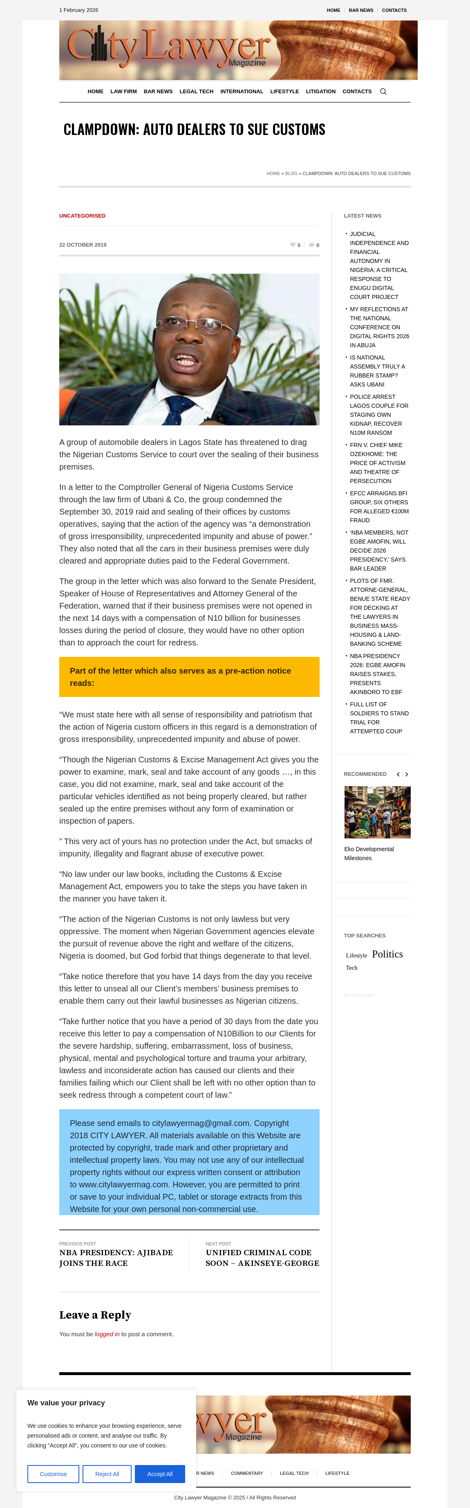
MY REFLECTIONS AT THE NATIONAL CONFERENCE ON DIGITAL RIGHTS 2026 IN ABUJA (380, 327)
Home (273, 173)
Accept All (160, 1474)
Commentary (247, 1473)
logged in (107, 1333)
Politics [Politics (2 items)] (387, 951)
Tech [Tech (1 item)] (352, 965)
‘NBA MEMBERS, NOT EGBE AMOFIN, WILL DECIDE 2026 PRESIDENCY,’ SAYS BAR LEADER (379, 550)
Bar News (202, 1473)
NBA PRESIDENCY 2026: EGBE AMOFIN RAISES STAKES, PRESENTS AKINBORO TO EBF (377, 674)
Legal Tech (294, 1473)
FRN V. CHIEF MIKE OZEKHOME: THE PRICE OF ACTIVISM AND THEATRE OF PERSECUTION (377, 463)
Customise (53, 1474)
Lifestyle (337, 1473)
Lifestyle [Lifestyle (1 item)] (356, 953)
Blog (291, 173)
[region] (106, 1440)
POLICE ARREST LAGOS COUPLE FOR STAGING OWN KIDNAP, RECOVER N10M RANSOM (379, 414)
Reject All (107, 1474)
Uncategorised (82, 216)
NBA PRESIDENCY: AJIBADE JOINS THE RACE (116, 1258)
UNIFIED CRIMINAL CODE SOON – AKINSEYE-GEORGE (262, 1258)
